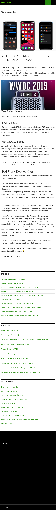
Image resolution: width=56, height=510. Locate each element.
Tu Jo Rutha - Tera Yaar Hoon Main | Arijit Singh (17, 291)
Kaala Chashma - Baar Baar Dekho (13, 283)
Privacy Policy (5, 507)
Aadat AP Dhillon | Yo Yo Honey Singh (14, 399)
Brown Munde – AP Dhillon (10, 349)
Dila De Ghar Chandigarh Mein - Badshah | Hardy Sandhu (21, 308)
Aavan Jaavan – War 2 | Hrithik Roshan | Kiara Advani (19, 419)
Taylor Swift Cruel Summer (10, 330)
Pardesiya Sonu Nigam (9, 411)
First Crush (6, 2)
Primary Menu (53, 2)
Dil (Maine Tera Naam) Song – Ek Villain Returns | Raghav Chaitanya (24, 340)
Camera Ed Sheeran (8, 403)
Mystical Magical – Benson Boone (12, 415)
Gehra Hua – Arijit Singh (9, 391)
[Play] (28, 94)
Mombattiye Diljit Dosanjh (10, 335)
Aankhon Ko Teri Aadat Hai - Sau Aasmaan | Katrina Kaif (20, 287)
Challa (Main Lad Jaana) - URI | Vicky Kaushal (16, 312)
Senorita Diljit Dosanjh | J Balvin (12, 395)
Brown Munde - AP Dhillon (10, 299)
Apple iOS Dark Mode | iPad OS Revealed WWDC (26, 58)
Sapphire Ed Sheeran (8, 423)
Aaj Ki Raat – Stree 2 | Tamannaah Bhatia (15, 344)
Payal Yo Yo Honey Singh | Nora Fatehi (14, 358)
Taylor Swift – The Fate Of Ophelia (13, 407)
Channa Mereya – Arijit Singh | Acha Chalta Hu (17, 363)
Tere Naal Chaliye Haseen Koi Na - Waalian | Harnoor (19, 316)
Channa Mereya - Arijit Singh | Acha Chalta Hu (17, 303)
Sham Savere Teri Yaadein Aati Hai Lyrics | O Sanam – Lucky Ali (22, 373)
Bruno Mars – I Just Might (10, 387)
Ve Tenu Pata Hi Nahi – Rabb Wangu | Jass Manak (18, 368)
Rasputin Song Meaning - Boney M (13, 279)
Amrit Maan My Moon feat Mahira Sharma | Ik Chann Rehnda (22, 295)
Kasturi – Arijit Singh (8, 354)
